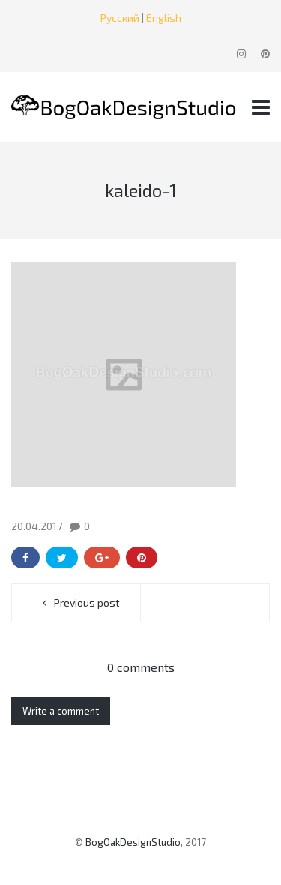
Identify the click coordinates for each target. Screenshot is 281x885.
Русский (119, 17)
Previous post (87, 602)
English (163, 17)
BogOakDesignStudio (133, 842)
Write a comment (60, 711)
